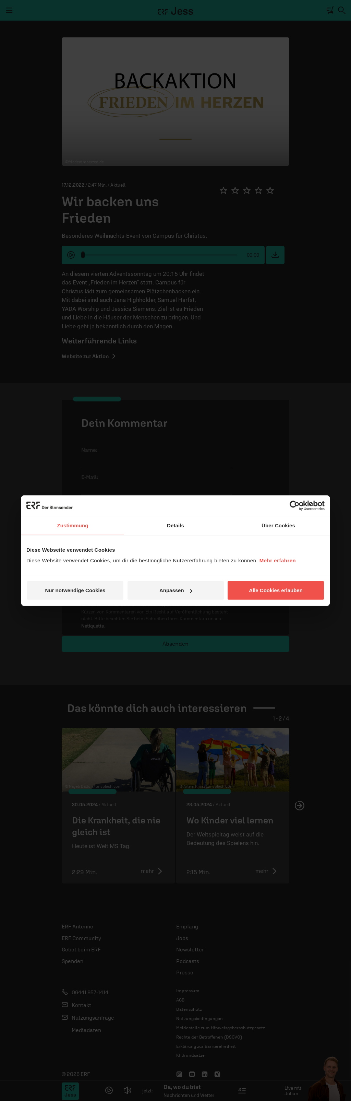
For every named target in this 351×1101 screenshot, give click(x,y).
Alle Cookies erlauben (276, 590)
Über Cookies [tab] (278, 525)
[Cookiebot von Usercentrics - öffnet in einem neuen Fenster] (295, 505)
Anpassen (175, 590)
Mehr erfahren (277, 560)
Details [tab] (175, 525)
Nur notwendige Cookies (75, 590)
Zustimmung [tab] (72, 525)
